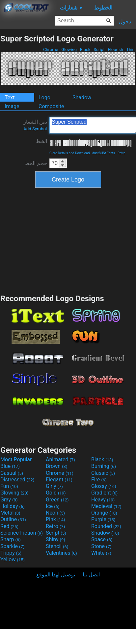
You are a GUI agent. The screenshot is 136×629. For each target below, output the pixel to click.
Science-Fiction (21, 533)
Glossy (103, 486)
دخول (125, 21)
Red (9, 526)
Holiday (12, 506)
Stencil (57, 546)
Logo (44, 97)
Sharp (10, 539)
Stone (101, 546)
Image (12, 106)
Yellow (12, 559)
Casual (11, 473)
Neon (55, 513)
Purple (103, 519)
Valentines (61, 553)
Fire (99, 479)
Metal (10, 513)
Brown (56, 466)
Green (57, 499)
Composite (51, 106)
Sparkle (12, 546)
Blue (10, 466)
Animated (60, 459)
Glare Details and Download (69, 153)
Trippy (10, 553)
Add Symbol (35, 128)
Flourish (115, 49)
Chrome (50, 49)
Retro (121, 153)
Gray (8, 499)
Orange (104, 513)
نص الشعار (35, 125)
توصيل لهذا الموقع (55, 574)
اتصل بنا (91, 574)
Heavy (103, 499)
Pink (55, 519)
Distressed (17, 479)
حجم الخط (35, 163)
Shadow (81, 97)
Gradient (104, 493)
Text (9, 97)
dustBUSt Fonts (103, 153)
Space (101, 539)
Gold (56, 493)
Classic (103, 473)
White (101, 553)
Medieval (106, 506)
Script (99, 49)
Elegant (59, 479)
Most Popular (16, 459)
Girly (54, 486)
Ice (52, 506)
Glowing (69, 49)
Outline (13, 519)
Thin (130, 49)
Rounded (106, 526)
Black (85, 49)
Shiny (55, 539)
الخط (41, 141)
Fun (9, 486)
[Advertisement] (68, 240)
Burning (103, 466)
